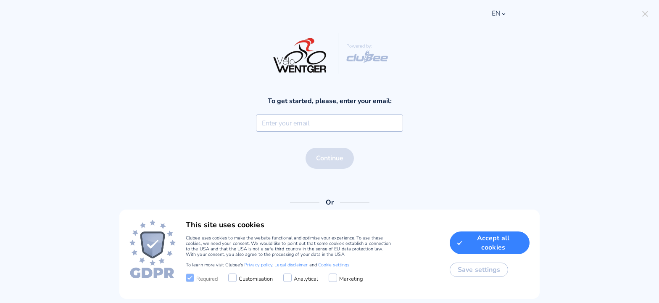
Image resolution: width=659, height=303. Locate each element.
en (499, 13)
